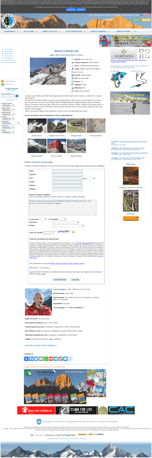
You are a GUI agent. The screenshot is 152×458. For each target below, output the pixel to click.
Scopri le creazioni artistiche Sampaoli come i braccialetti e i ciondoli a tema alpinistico (131, 60)
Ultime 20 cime (8, 56)
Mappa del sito (99, 15)
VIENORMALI (11, 31)
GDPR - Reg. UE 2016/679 (85, 243)
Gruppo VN (109, 15)
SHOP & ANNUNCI (100, 31)
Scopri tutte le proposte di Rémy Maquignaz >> (41, 345)
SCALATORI (30, 31)
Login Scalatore (8, 49)
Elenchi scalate (8, 53)
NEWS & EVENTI (125, 31)
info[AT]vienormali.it (59, 421)
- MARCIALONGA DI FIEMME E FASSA (128, 148)
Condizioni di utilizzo (53, 438)
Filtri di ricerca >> (11, 100)
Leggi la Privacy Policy (76, 263)
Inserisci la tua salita (9, 60)
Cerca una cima (8, 58)
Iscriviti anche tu (8, 51)
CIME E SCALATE (51, 31)
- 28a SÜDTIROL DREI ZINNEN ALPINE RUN (129, 153)
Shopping (117, 15)
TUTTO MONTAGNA (75, 31)
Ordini (137, 15)
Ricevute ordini (8, 84)
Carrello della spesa (9, 81)
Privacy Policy (74, 438)
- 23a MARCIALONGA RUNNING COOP (127, 158)
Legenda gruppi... (12, 90)
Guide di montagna (127, 15)
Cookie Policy (83, 438)
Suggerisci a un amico (10, 62)
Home (91, 15)
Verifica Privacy (64, 438)
